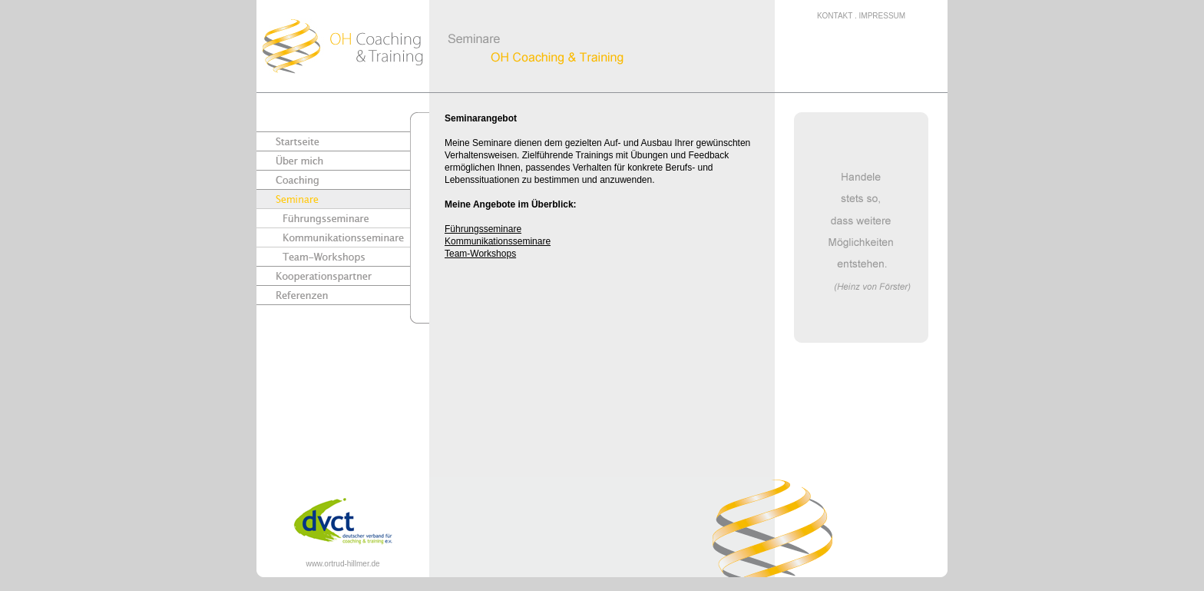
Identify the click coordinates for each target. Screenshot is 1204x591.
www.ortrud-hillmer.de (342, 563)
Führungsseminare (483, 229)
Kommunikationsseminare (498, 241)
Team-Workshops (480, 253)
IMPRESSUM (882, 16)
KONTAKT (834, 16)
